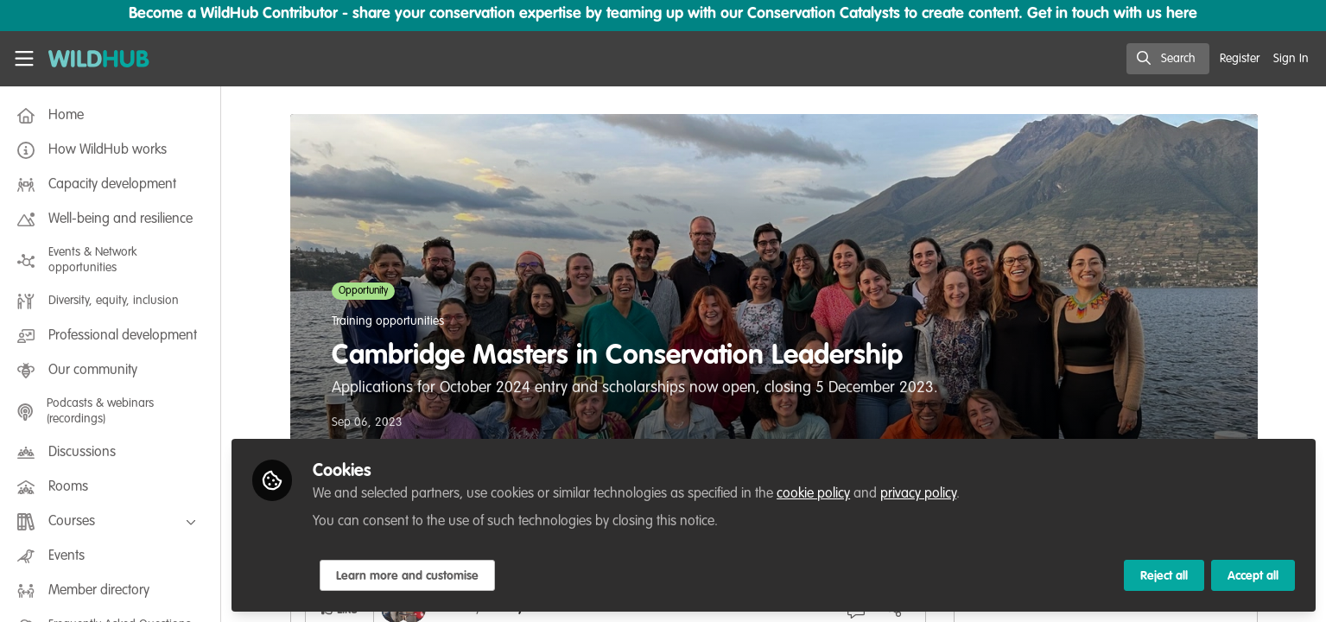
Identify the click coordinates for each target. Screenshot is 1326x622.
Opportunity (363, 291)
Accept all (1253, 576)
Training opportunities (388, 321)
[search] (1167, 58)
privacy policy (918, 494)
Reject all (1164, 576)
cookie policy (813, 494)
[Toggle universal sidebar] (24, 59)
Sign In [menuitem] (1291, 59)
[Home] (92, 59)
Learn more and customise (407, 576)
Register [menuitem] (1239, 59)
